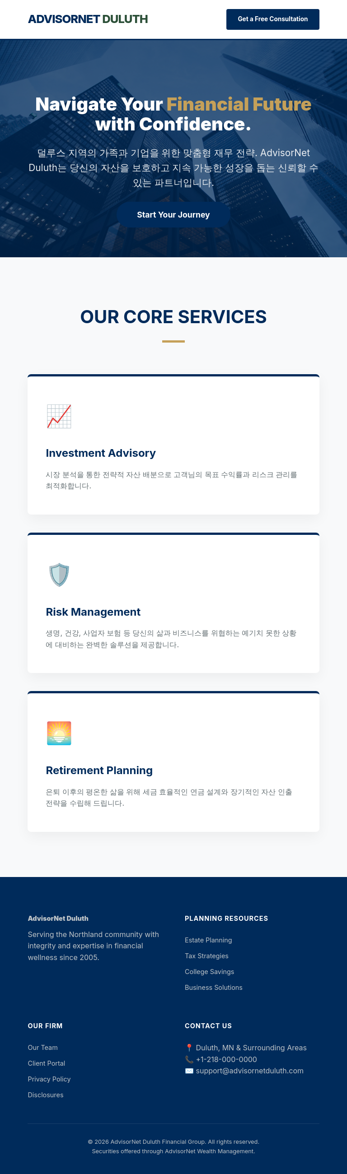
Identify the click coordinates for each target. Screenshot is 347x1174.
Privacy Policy (49, 1079)
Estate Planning (208, 940)
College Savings (209, 971)
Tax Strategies (207, 956)
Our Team (42, 1047)
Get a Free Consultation (273, 19)
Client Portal (46, 1063)
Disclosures (45, 1095)
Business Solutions (214, 987)
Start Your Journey (173, 214)
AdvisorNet (88, 19)
